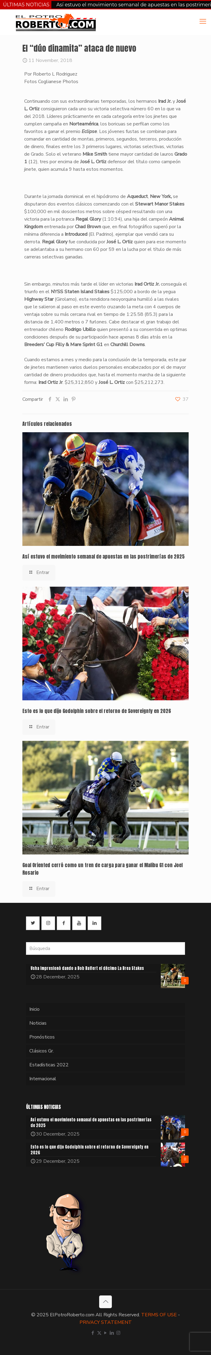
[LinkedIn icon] (112, 1333)
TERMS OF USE (159, 1314)
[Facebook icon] (93, 1333)
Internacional (42, 1078)
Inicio (34, 1009)
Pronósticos (42, 1037)
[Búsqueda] (105, 948)
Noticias (38, 1023)
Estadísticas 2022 (49, 1065)
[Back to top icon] (105, 1301)
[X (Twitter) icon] (99, 1333)
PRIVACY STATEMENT (106, 1322)
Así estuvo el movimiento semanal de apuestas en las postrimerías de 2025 (103, 556)
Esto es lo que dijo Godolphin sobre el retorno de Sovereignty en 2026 (96, 711)
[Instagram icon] (118, 1333)
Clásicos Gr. (41, 1051)
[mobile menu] (203, 21)
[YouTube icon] (105, 1333)
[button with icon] (33, 923)
